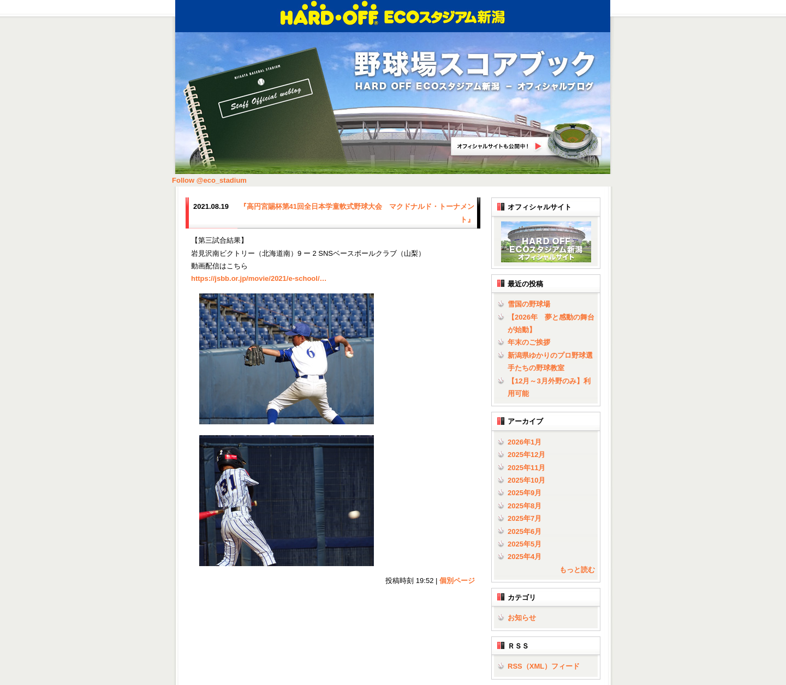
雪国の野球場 (529, 304)
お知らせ (522, 618)
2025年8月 (524, 506)
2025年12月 (526, 454)
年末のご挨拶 (529, 342)
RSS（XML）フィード (544, 666)
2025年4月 (524, 556)
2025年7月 (524, 518)
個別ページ (457, 580)
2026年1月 (524, 442)
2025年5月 (524, 544)
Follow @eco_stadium (209, 180)
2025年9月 (524, 493)
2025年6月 (524, 531)
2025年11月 (526, 468)
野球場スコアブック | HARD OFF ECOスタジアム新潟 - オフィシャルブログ (475, 72)
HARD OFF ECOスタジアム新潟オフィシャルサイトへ (526, 141)
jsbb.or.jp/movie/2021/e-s (259, 278)
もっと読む (577, 570)
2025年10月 (526, 480)
